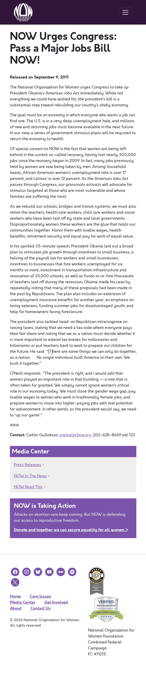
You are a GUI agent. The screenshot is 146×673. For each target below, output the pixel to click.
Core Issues (40, 596)
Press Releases (27, 465)
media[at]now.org (75, 435)
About (16, 608)
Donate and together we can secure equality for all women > (71, 530)
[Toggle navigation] (125, 12)
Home (15, 596)
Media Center (22, 602)
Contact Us (40, 608)
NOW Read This (28, 487)
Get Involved (56, 602)
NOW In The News (30, 476)
